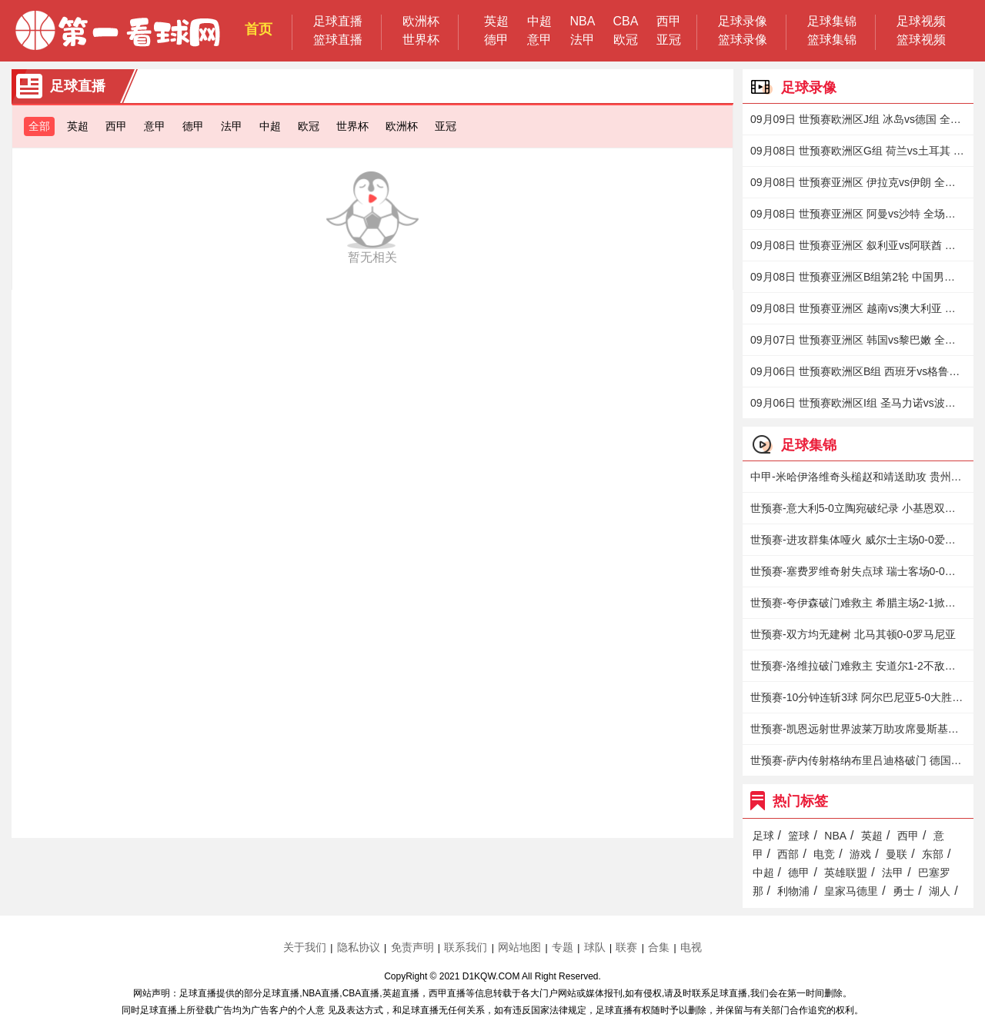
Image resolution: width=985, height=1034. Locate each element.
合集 (658, 947)
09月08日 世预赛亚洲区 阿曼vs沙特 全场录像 (858, 214)
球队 (595, 947)
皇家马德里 (851, 891)
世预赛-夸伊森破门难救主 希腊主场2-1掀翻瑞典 (858, 603)
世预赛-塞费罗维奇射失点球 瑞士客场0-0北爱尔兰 (858, 571)
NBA (583, 21)
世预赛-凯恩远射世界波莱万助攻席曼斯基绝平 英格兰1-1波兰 (858, 729)
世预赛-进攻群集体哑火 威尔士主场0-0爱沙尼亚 (858, 540)
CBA (626, 21)
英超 (496, 21)
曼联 (896, 854)
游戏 (860, 854)
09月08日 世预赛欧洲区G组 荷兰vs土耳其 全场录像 (858, 151)
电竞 (824, 854)
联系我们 (465, 947)
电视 (691, 947)
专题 (562, 947)
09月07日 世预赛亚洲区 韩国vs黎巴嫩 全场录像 (858, 340)
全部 (39, 126)
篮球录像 (742, 39)
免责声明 (412, 947)
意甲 (539, 39)
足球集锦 (831, 21)
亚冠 (668, 39)
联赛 (626, 947)
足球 (763, 836)
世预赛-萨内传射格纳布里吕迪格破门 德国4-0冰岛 (858, 760)
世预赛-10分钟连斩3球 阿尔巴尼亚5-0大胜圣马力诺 (858, 697)
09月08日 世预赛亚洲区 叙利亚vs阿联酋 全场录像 (858, 245)
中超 (539, 21)
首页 (258, 29)
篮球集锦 (831, 39)
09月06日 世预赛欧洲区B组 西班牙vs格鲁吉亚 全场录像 (858, 371)
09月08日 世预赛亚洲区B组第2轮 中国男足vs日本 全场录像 (858, 277)
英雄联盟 (845, 872)
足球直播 (337, 21)
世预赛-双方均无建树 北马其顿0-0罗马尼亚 (853, 634)
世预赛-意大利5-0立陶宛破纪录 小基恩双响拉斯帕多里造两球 (858, 508)
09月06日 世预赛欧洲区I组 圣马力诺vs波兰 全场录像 (858, 403)
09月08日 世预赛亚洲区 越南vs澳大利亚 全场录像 (858, 308)
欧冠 (625, 39)
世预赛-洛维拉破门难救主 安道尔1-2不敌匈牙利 (858, 666)
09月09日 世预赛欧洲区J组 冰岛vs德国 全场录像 (858, 119)
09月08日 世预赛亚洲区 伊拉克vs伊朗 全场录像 (858, 182)
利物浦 (793, 891)
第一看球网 (118, 31)
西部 (788, 854)
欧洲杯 (420, 21)
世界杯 (420, 39)
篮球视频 (921, 39)
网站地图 (519, 947)
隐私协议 (358, 947)
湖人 (939, 891)
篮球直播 (337, 39)
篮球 (799, 836)
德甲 (496, 39)
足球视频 (921, 21)
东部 (932, 854)
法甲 (582, 39)
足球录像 (742, 21)
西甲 (668, 21)
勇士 (903, 891)
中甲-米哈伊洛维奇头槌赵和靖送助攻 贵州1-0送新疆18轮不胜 (858, 476)
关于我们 (304, 947)
